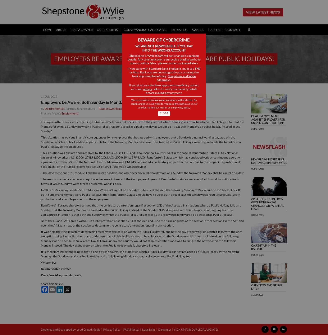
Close (164, 113)
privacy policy (182, 107)
